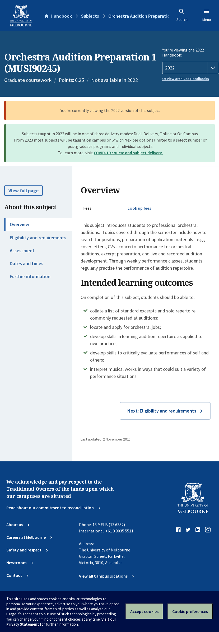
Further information (30, 276)
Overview (19, 224)
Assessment (22, 250)
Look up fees (139, 208)
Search (182, 15)
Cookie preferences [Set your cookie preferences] (190, 611)
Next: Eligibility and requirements (161, 411)
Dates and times (26, 263)
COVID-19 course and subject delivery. (128, 152)
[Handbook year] (190, 68)
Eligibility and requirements (38, 238)
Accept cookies (144, 611)
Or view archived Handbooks (185, 78)
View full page (23, 191)
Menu (206, 15)
